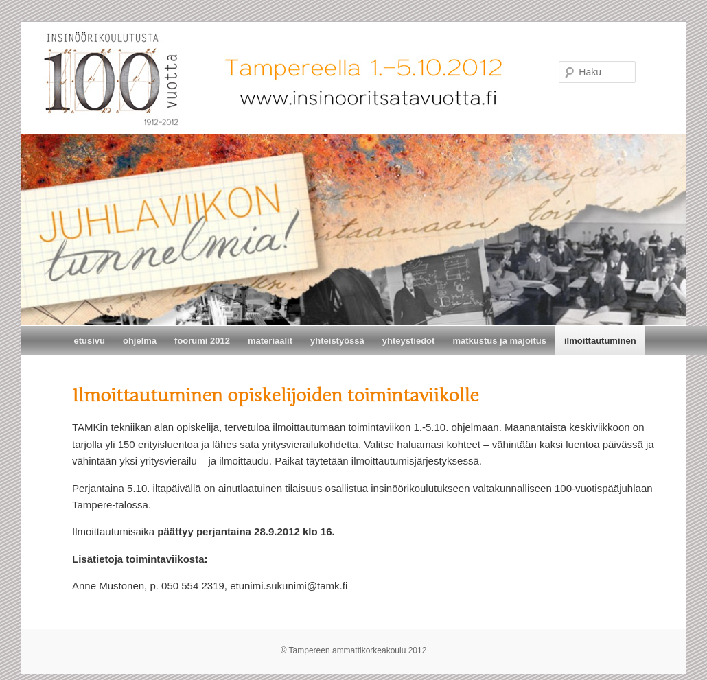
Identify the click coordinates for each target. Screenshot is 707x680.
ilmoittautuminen (600, 341)
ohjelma (140, 341)
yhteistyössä (337, 341)
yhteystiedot (408, 341)
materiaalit (270, 341)
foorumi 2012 (202, 341)
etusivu (89, 341)
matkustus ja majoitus (499, 341)
